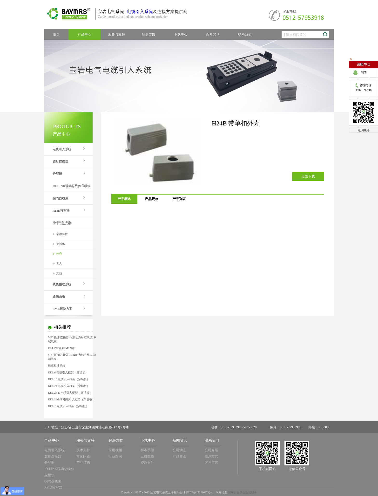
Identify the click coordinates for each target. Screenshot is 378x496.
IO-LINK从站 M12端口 (62, 348)
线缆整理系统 (56, 365)
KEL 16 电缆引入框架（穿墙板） (69, 379)
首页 (56, 34)
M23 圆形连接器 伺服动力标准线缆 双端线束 (72, 357)
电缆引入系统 (140, 11)
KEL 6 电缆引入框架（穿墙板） (68, 372)
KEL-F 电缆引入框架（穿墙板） (68, 406)
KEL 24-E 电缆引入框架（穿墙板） (70, 392)
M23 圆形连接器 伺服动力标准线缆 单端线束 (72, 339)
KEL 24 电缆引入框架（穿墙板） (69, 386)
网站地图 (220, 492)
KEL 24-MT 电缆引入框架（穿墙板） (71, 399)
